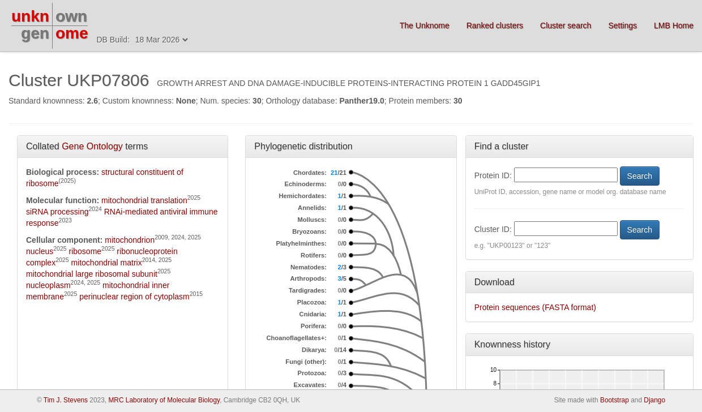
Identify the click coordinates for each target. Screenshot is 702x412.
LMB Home (674, 25)
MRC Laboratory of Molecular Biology (164, 400)
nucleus (39, 251)
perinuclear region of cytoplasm (134, 296)
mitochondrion (130, 239)
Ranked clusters (494, 25)
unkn (30, 16)
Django (654, 400)
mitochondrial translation (144, 200)
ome (71, 33)
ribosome (85, 251)
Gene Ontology (92, 146)
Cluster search (565, 25)
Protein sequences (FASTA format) (535, 307)
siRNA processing (57, 211)
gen (35, 33)
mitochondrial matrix (106, 262)
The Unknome (425, 25)
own (71, 16)
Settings (622, 25)
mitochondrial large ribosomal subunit (91, 273)
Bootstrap (614, 400)
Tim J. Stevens (66, 400)
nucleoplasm (48, 285)
